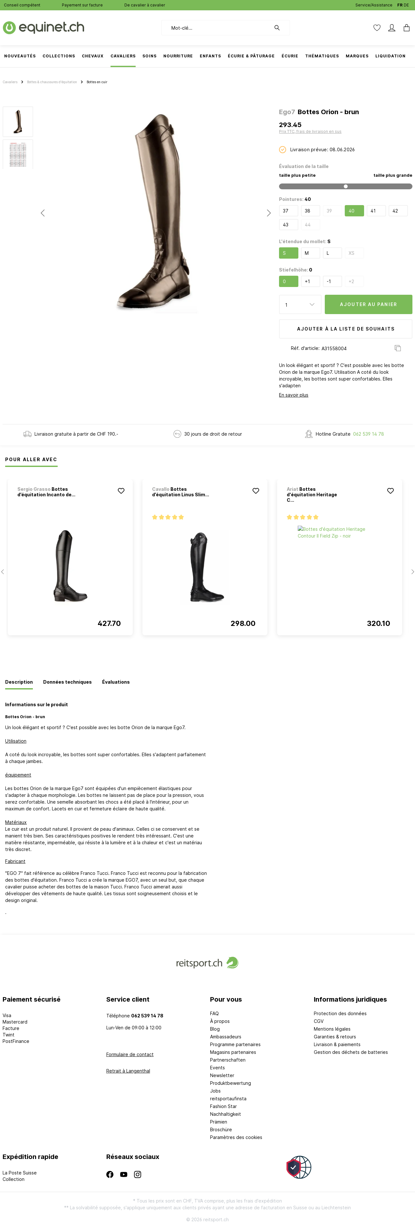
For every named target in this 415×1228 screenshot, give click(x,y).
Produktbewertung (230, 1083)
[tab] (19, 682)
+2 (351, 281)
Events (217, 1067)
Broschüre (221, 1129)
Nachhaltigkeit (225, 1114)
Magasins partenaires (233, 1052)
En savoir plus (293, 395)
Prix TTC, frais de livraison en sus (310, 131)
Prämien (218, 1121)
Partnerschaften (228, 1060)
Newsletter (222, 1075)
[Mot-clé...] (216, 27)
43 (285, 224)
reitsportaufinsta (228, 1098)
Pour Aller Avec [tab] (31, 459)
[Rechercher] (280, 27)
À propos (220, 1021)
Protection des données (340, 1013)
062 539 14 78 (368, 434)
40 (351, 210)
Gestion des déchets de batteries (351, 1052)
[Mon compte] (391, 28)
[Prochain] (269, 213)
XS (351, 253)
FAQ (214, 1013)
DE (406, 3)
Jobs (215, 1091)
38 (307, 210)
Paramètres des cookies (236, 1137)
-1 (329, 281)
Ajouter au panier (368, 304)
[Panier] (404, 28)
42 (395, 210)
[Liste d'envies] (377, 28)
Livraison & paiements (337, 1044)
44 (308, 224)
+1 (307, 281)
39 (329, 210)
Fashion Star (223, 1106)
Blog (215, 1029)
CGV (318, 1021)
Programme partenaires (235, 1044)
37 (285, 210)
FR (399, 3)
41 (373, 210)
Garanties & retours (335, 1036)
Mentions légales (332, 1029)
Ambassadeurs (225, 1036)
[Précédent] (42, 213)
